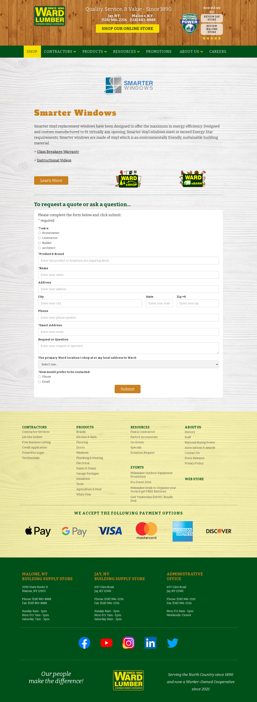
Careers (217, 51)
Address (44, 282)
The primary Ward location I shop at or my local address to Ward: (87, 358)
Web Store (194, 479)
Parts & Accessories (144, 437)
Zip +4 (181, 297)
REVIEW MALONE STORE (211, 29)
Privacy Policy (194, 463)
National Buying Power (200, 442)
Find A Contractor (143, 432)
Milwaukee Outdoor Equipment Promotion (152, 474)
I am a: (43, 228)
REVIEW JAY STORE (212, 18)
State (149, 297)
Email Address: (50, 325)
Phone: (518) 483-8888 (36, 599)
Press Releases (195, 458)
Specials (136, 447)
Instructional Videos (54, 160)
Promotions (159, 51)
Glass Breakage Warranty (58, 152)
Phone (43, 311)
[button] (60, 52)
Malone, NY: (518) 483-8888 (143, 18)
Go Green (137, 442)
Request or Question (53, 339)
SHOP (32, 51)
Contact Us (192, 453)
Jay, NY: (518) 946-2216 (114, 18)
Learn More (51, 180)
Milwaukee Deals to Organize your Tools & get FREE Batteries (153, 489)
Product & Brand (51, 254)
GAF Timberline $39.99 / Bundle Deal (152, 498)
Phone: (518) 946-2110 (181, 599)
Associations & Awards (200, 447)
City (41, 297)
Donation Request (143, 452)
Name (43, 268)
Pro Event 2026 (141, 482)
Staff (188, 437)
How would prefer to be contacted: (64, 372)
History (190, 432)
